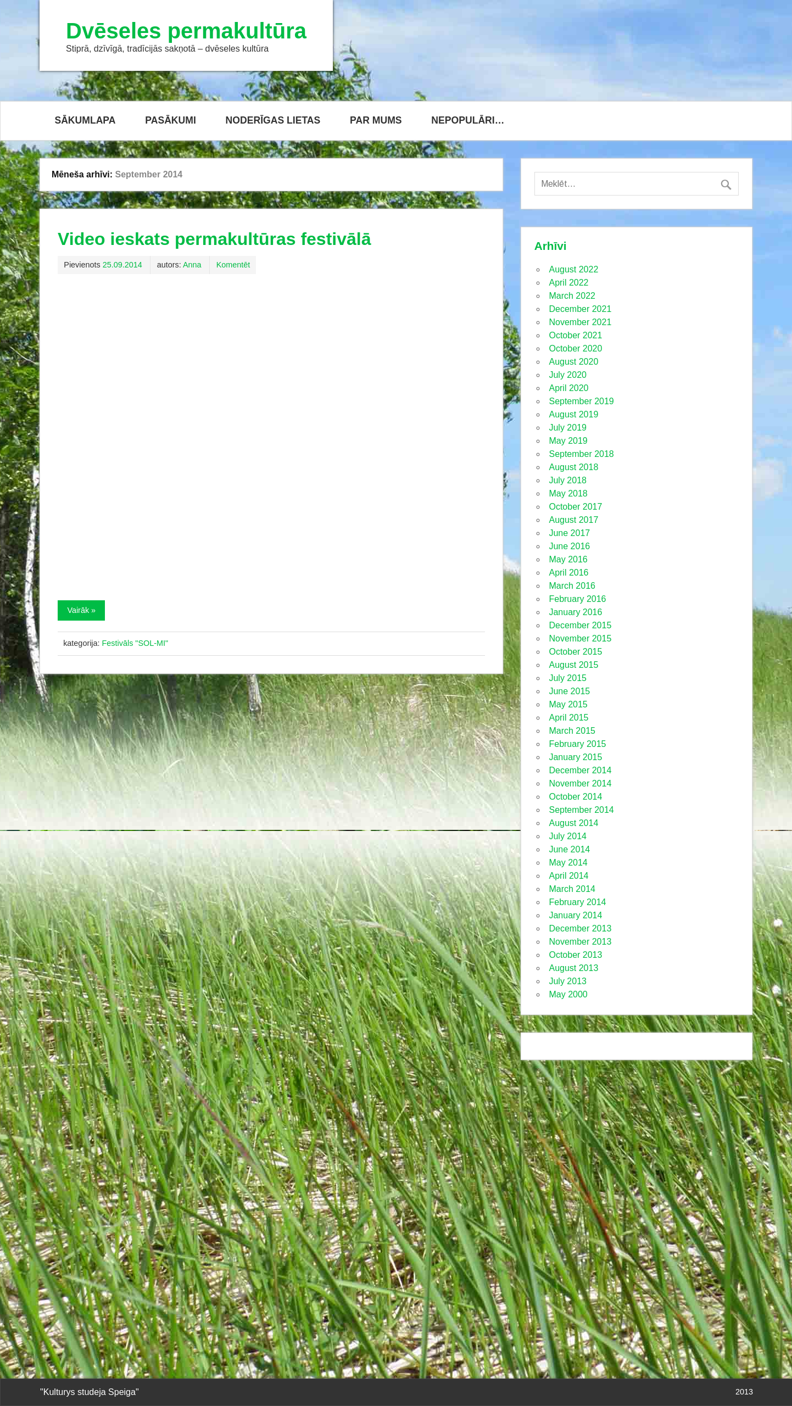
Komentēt (233, 264)
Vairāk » (81, 610)
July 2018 (568, 480)
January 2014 (575, 915)
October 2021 (575, 335)
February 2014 (577, 902)
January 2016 (575, 612)
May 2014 (568, 862)
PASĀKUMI (170, 120)
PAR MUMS (375, 120)
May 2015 (568, 704)
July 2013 (568, 981)
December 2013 (580, 928)
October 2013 (575, 954)
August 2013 (573, 968)
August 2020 (573, 361)
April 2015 (568, 717)
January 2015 (575, 757)
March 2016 (572, 585)
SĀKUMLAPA (84, 120)
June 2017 (569, 533)
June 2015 (569, 691)
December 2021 (580, 309)
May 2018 (568, 493)
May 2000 (568, 994)
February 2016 (577, 599)
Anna (192, 264)
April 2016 (568, 572)
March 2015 (572, 730)
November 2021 (580, 322)
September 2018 (581, 454)
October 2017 (575, 506)
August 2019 (573, 414)
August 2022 (573, 269)
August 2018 (573, 467)
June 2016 (569, 546)
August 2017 (573, 520)
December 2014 (580, 770)
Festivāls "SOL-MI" (135, 643)
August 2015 (573, 664)
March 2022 (572, 295)
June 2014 (569, 849)
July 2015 (568, 678)
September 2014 (581, 809)
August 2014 (573, 823)
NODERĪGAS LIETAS (273, 120)
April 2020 (568, 388)
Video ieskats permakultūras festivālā (214, 239)
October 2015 (575, 651)
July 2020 (568, 375)
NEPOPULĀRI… (467, 120)
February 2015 (577, 744)
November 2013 (580, 941)
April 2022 (568, 282)
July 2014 (568, 836)
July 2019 (568, 427)
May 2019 (568, 440)
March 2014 (572, 889)
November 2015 (580, 638)
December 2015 (580, 625)
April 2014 (568, 875)
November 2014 (580, 783)
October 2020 (575, 348)
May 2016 (568, 559)
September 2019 (581, 401)
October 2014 (575, 796)
